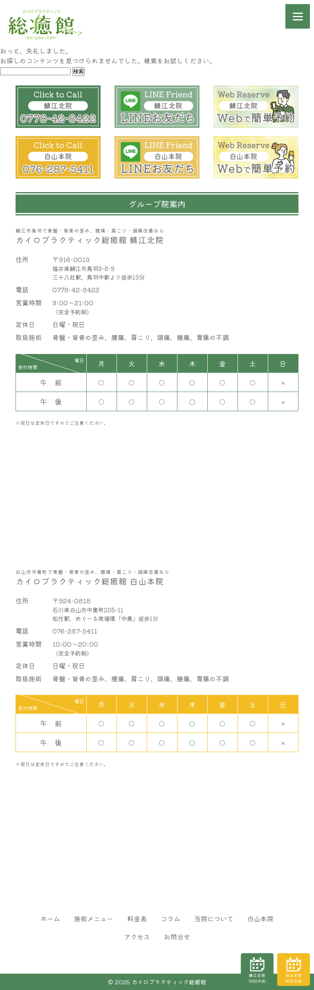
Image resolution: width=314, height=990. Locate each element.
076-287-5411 (74, 631)
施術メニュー (93, 918)
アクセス (137, 936)
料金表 (137, 918)
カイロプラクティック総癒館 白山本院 (157, 577)
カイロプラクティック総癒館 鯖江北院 (157, 236)
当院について (213, 918)
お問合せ (177, 936)
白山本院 (260, 918)
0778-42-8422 (75, 289)
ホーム (50, 918)
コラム (170, 918)
